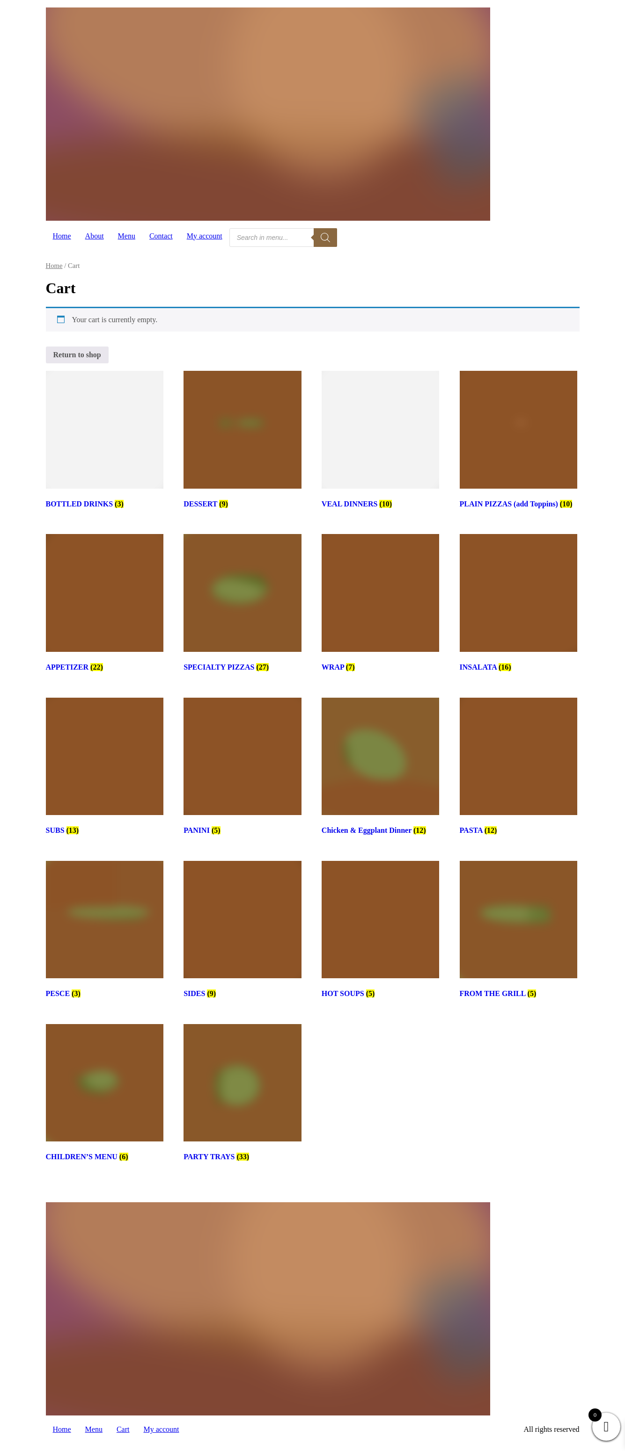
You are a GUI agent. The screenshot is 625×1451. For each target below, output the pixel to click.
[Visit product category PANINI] (242, 768)
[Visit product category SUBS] (104, 768)
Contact (161, 236)
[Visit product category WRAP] (380, 604)
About (94, 236)
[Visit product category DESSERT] (242, 441)
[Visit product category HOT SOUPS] (380, 931)
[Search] (325, 237)
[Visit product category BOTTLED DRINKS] (104, 441)
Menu (126, 236)
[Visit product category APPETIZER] (104, 604)
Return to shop (77, 355)
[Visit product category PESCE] (104, 931)
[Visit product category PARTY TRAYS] (242, 1094)
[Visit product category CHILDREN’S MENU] (104, 1094)
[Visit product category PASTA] (518, 768)
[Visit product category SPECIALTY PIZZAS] (242, 604)
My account (204, 236)
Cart (123, 1429)
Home (62, 236)
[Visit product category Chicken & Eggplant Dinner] (380, 768)
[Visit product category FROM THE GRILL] (518, 931)
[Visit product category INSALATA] (518, 604)
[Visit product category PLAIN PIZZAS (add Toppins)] (518, 441)
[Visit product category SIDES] (242, 931)
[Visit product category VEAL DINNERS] (380, 441)
